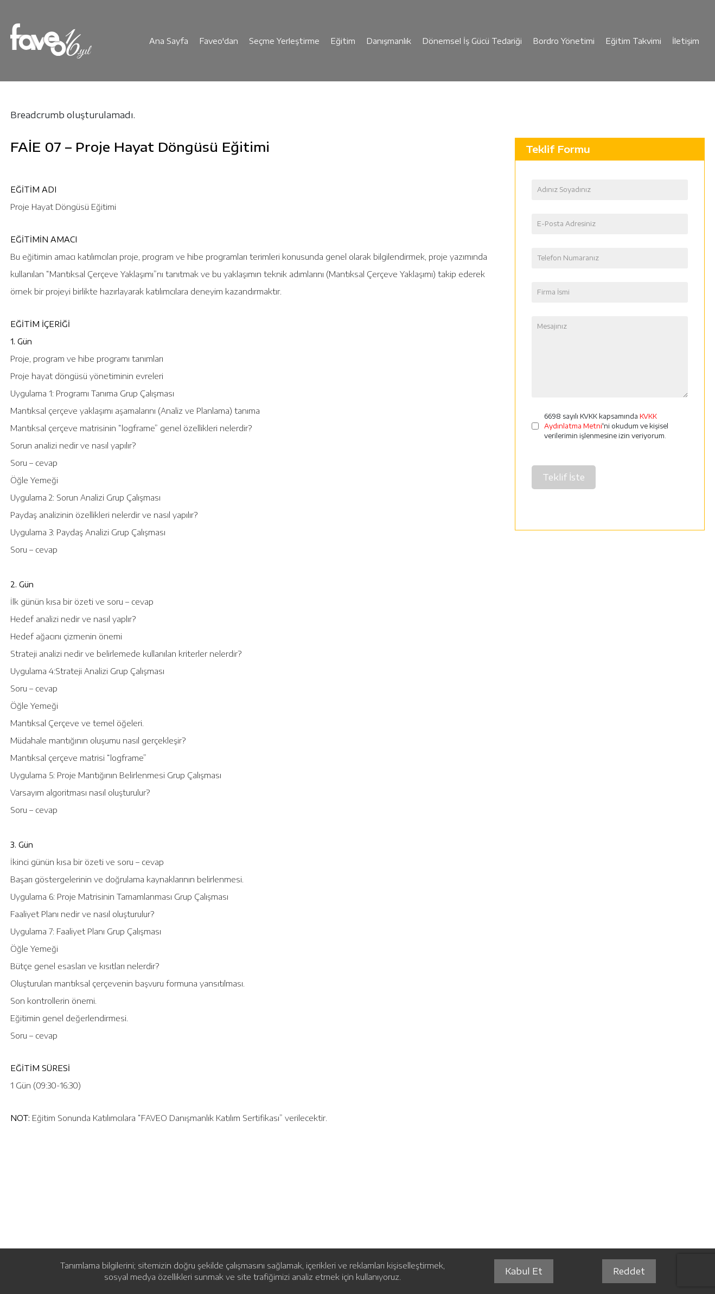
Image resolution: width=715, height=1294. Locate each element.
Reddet (629, 1271)
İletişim (685, 41)
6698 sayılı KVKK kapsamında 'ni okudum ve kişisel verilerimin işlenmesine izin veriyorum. (606, 426)
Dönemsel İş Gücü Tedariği (472, 41)
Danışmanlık (388, 41)
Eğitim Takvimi (633, 41)
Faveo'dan (218, 41)
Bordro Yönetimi (564, 41)
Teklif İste (563, 477)
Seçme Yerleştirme (284, 41)
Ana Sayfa (168, 41)
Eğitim (342, 41)
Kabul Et (523, 1271)
